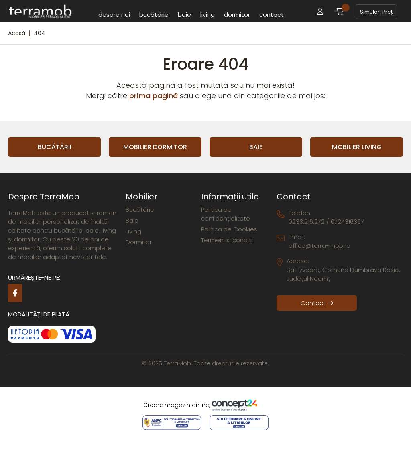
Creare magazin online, (205, 405)
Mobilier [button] (141, 196)
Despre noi (114, 14)
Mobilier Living (357, 147)
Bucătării (54, 147)
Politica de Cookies (229, 229)
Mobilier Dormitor (155, 147)
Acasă (16, 33)
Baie (184, 14)
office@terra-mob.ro (319, 245)
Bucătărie (154, 14)
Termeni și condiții (227, 240)
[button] (320, 12)
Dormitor (237, 14)
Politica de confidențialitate (225, 214)
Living (207, 14)
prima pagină (153, 96)
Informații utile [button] (230, 196)
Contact (271, 14)
